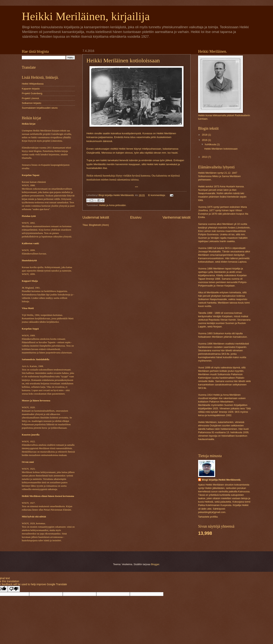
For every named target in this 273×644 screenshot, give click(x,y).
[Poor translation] (14, 589)
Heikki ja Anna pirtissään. (112, 205)
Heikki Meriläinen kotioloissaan (123, 60)
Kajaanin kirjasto (31, 88)
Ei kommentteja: (157, 195)
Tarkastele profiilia (208, 516)
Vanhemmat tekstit (176, 217)
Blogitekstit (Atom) (99, 225)
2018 (205, 134)
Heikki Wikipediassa (32, 83)
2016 (205, 140)
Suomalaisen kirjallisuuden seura (39, 107)
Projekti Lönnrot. (31, 98)
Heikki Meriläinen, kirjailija (86, 16)
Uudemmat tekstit (95, 217)
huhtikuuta (211, 144)
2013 (205, 156)
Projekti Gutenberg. (32, 93)
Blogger (155, 564)
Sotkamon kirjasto (31, 103)
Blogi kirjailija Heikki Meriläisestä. (221, 479)
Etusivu (135, 217)
